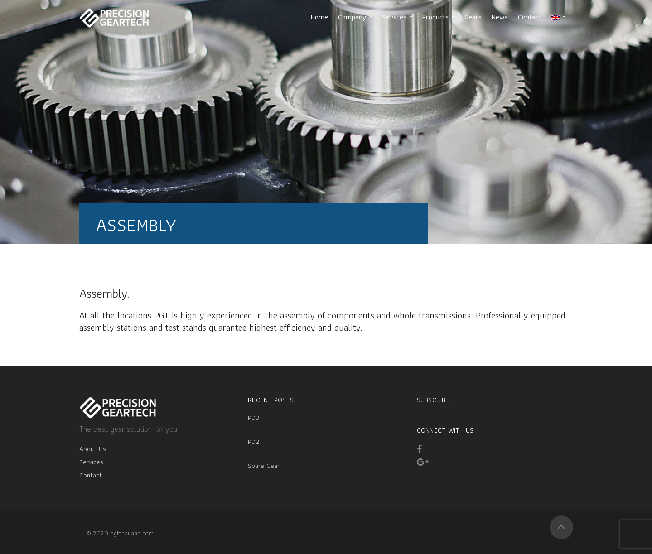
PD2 (253, 441)
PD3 (253, 417)
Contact (90, 475)
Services (91, 462)
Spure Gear (264, 465)
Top (561, 527)
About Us (92, 448)
